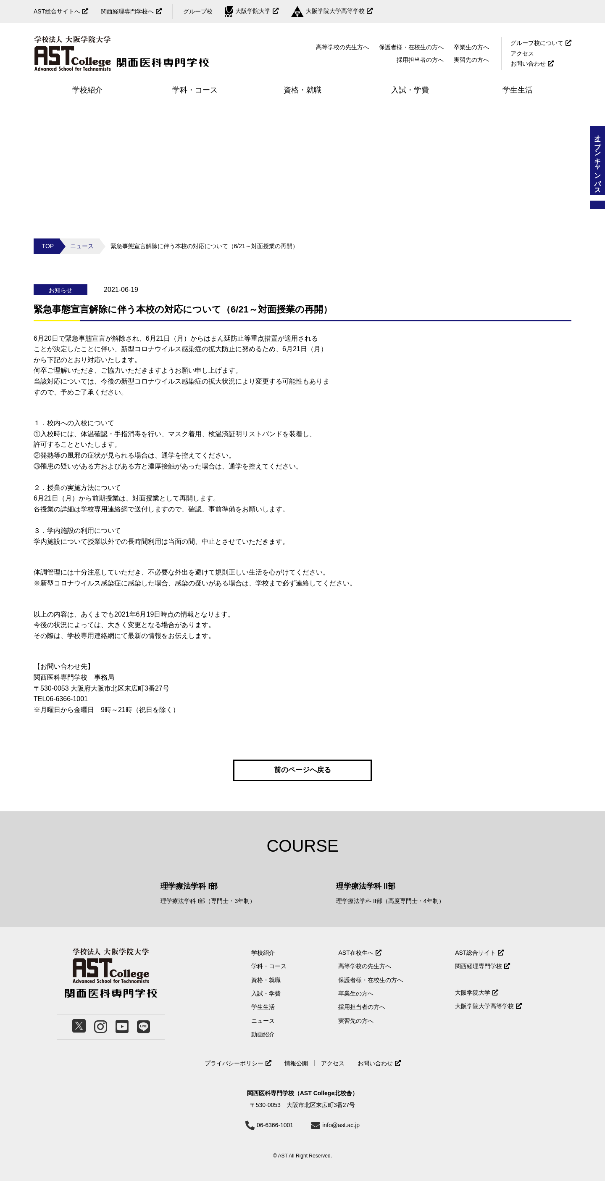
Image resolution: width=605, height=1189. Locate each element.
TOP (48, 246)
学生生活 (263, 1015)
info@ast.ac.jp (341, 1133)
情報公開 (296, 1071)
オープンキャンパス (597, 160)
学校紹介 (263, 960)
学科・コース (269, 974)
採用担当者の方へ (420, 59)
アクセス (522, 53)
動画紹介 (263, 1042)
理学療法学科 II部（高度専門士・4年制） (390, 909)
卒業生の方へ (471, 47)
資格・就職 (266, 988)
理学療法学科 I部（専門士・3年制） (207, 909)
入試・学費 (266, 1001)
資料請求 (597, 205)
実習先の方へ (356, 1028)
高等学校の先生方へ (342, 47)
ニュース (82, 246)
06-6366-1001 (275, 1133)
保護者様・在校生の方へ (411, 47)
